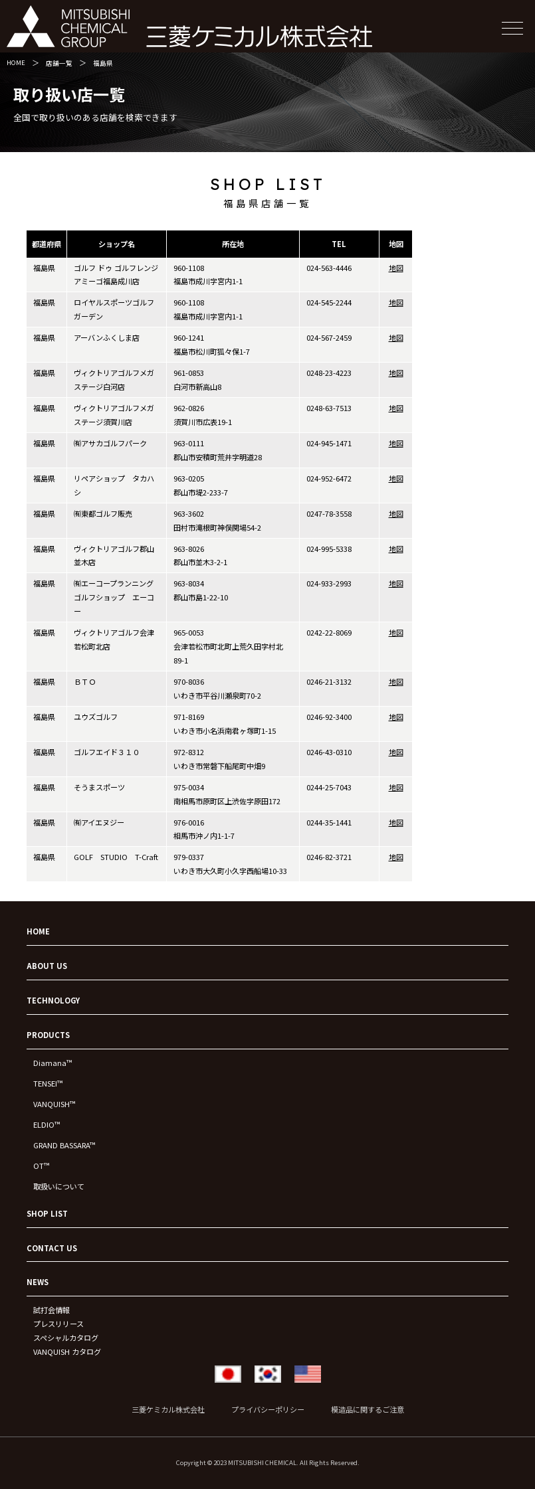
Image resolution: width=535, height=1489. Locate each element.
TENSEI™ (47, 1083)
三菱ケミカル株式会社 (168, 1409)
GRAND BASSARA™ (64, 1145)
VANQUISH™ (54, 1103)
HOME (16, 62)
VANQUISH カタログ (67, 1351)
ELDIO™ (46, 1124)
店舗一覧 (59, 63)
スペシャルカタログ (65, 1337)
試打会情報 (51, 1309)
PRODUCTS (48, 1034)
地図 (396, 267)
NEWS (38, 1281)
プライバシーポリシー (267, 1409)
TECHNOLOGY (53, 1000)
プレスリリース (58, 1323)
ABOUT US (47, 965)
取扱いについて (58, 1186)
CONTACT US (52, 1248)
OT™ (41, 1165)
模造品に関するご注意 (367, 1409)
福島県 (103, 63)
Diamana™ (52, 1062)
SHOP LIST (47, 1213)
